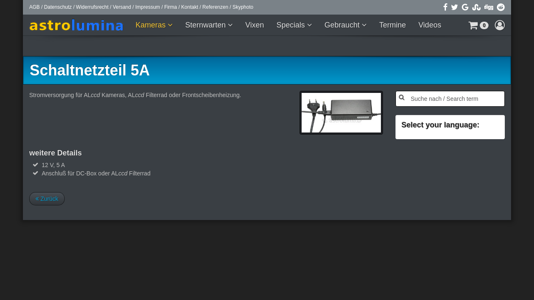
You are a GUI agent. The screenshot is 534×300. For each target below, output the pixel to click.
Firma (170, 7)
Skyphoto (242, 7)
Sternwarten (206, 25)
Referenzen (215, 7)
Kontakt (189, 7)
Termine (392, 25)
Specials (292, 25)
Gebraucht (343, 25)
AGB (34, 7)
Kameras (152, 25)
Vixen (254, 25)
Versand (122, 7)
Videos (429, 25)
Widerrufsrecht (92, 7)
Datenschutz (58, 7)
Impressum (147, 7)
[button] (478, 25)
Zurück (46, 198)
